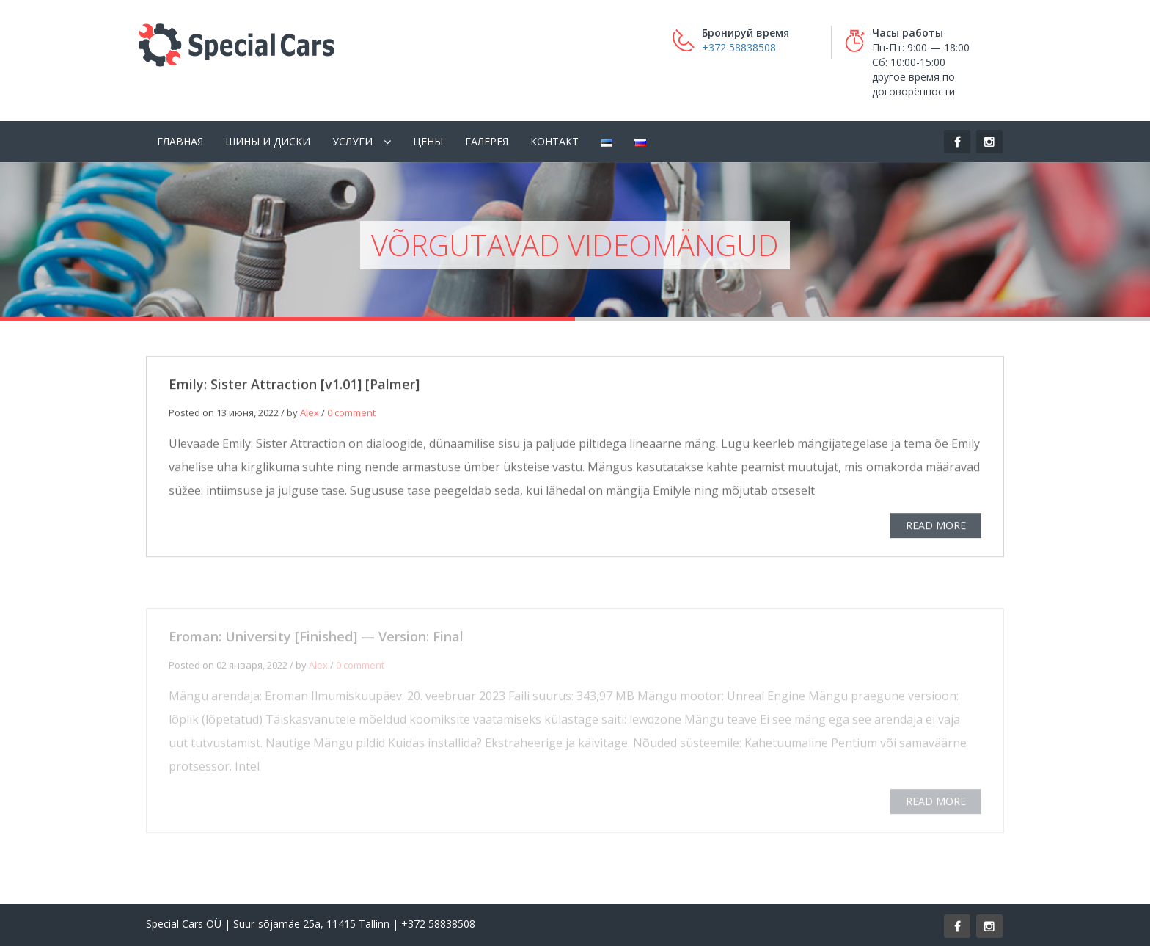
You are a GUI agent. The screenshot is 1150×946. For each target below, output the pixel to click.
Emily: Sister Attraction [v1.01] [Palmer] (294, 387)
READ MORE (936, 528)
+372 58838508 (739, 47)
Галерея (486, 141)
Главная (180, 141)
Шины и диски (267, 141)
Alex (309, 415)
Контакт (554, 141)
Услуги (352, 141)
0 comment (351, 415)
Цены (428, 141)
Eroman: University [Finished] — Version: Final (316, 641)
